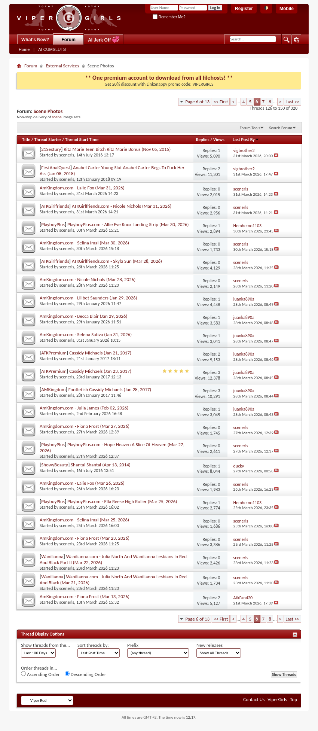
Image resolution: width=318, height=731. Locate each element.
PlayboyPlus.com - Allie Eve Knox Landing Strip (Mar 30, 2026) (128, 224)
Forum (69, 39)
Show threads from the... (45, 645)
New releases (209, 645)
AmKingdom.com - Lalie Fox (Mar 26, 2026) (82, 483)
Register (244, 8)
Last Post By (246, 139)
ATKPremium (54, 353)
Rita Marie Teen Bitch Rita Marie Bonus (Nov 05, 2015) (117, 149)
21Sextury (51, 149)
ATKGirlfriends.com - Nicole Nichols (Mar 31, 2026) (121, 206)
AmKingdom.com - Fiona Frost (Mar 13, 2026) (84, 596)
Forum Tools (250, 127)
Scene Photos (48, 111)
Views (218, 139)
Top (293, 699)
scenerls (66, 155)
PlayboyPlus (53, 224)
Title (26, 139)
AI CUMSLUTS (52, 49)
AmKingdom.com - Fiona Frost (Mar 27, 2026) (84, 426)
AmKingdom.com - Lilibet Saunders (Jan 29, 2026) (88, 298)
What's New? (35, 39)
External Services (62, 65)
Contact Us (254, 699)
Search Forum (281, 127)
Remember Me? (169, 17)
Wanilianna (52, 556)
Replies (203, 139)
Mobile (286, 8)
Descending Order (85, 674)
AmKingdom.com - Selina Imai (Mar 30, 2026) (84, 243)
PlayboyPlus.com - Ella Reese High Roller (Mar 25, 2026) (122, 501)
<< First (221, 101)
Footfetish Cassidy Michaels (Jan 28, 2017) (109, 389)
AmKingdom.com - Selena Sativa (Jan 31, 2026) (86, 334)
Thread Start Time (81, 139)
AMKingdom (53, 389)
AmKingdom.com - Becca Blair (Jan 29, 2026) (83, 316)
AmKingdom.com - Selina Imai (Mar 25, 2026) (84, 520)
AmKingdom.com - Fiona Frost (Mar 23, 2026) (84, 538)
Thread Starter (47, 139)
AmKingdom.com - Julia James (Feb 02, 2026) (84, 408)
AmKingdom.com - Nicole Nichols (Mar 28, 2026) (87, 279)
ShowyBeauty (54, 464)
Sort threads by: (93, 645)
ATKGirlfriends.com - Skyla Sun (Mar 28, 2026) (117, 261)
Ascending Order (40, 674)
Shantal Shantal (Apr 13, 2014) (101, 464)
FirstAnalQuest (55, 167)
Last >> (292, 101)
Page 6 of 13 (197, 101)
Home (24, 49)
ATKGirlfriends (55, 206)
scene (57, 116)
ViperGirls (277, 699)
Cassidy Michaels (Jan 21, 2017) (100, 353)
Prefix (132, 645)
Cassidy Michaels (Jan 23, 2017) (100, 371)
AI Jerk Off (103, 39)
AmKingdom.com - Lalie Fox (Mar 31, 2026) (82, 188)
